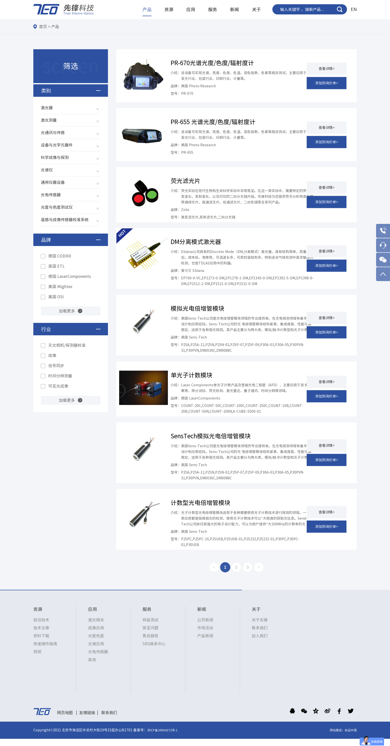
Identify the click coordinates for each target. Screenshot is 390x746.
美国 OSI (56, 297)
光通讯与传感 (53, 133)
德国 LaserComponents (69, 276)
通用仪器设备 (53, 182)
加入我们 (260, 643)
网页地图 (65, 720)
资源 (168, 9)
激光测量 (49, 120)
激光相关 (96, 627)
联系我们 (260, 635)
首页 (43, 27)
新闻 (234, 9)
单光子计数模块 (191, 375)
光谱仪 (47, 170)
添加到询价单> (326, 83)
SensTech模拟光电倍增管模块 (211, 442)
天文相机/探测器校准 (67, 345)
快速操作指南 (45, 651)
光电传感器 (51, 195)
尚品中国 (351, 737)
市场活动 (205, 635)
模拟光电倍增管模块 (197, 308)
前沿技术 (41, 627)
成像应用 (96, 635)
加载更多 (67, 311)
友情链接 (87, 720)
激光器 (47, 108)
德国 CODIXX (59, 256)
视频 (37, 659)
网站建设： (337, 737)
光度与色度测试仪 (57, 207)
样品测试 (150, 627)
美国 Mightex (60, 287)
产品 (147, 9)
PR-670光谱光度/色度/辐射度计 (212, 63)
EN (354, 9)
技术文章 (41, 635)
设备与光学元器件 (57, 145)
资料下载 (41, 643)
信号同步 (56, 366)
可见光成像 (58, 386)
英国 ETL (56, 266)
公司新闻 (205, 627)
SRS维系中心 (154, 651)
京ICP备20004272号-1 (162, 737)
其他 (92, 667)
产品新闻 (205, 643)
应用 (190, 9)
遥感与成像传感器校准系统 (65, 220)
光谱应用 (96, 651)
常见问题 (150, 635)
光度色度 (96, 643)
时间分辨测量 (60, 376)
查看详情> (327, 68)
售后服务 (150, 643)
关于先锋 (260, 627)
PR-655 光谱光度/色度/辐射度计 (213, 122)
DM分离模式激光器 (196, 242)
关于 (256, 9)
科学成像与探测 (55, 157)
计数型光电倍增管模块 (200, 508)
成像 (52, 355)
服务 (212, 9)
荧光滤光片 (185, 181)
